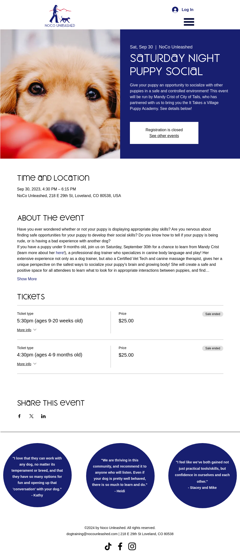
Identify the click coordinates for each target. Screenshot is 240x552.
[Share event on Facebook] (19, 416)
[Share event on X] (31, 416)
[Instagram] (132, 546)
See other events (164, 136)
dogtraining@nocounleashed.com (92, 534)
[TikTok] (108, 546)
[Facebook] (120, 546)
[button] (189, 22)
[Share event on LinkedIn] (43, 416)
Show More (27, 279)
